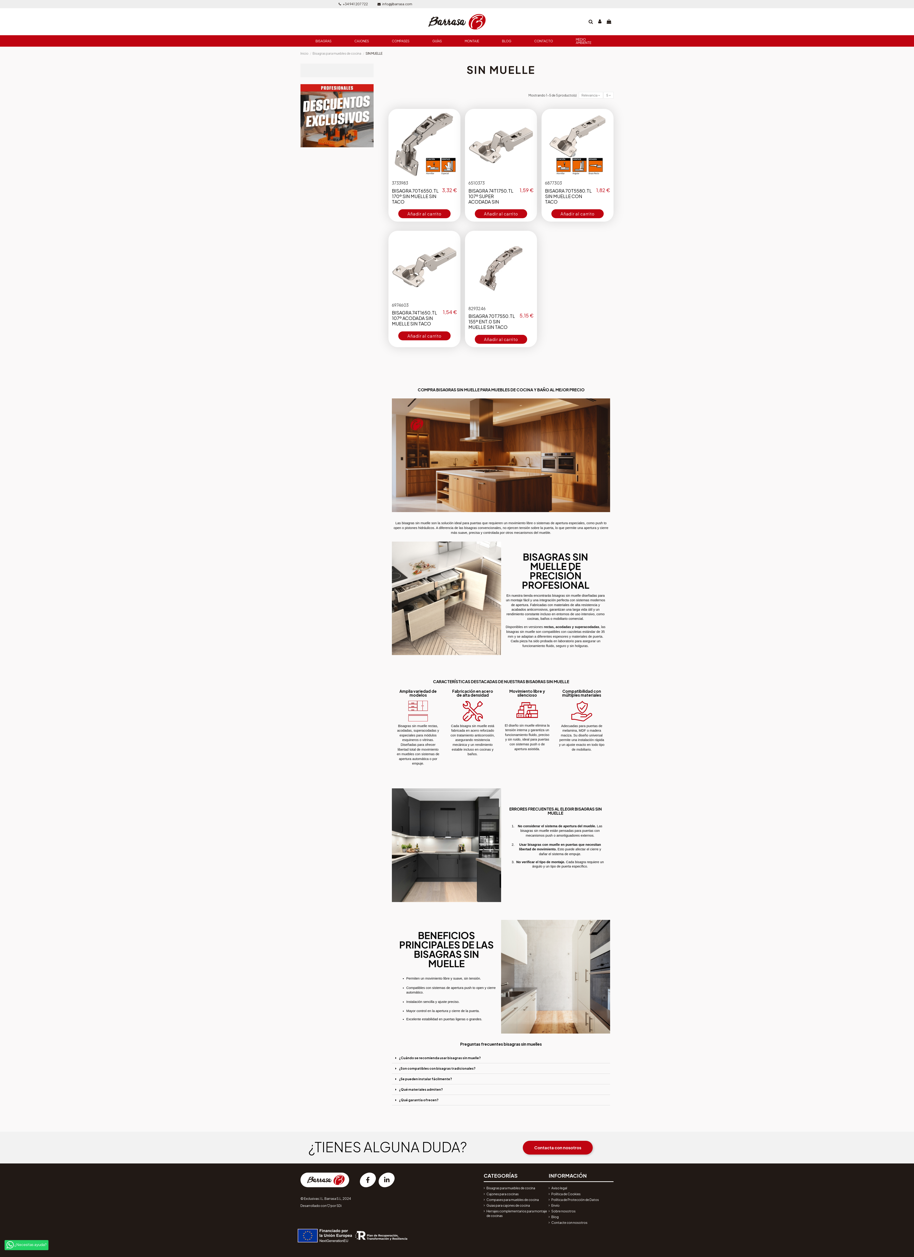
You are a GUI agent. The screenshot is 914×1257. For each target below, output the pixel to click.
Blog (555, 1217)
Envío (555, 1205)
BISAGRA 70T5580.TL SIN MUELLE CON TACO (568, 196)
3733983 (400, 182)
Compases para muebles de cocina (512, 1200)
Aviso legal (559, 1188)
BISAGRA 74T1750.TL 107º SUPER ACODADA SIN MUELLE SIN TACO (490, 199)
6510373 (476, 182)
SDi (339, 1205)
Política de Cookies (566, 1194)
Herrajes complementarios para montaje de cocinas (516, 1213)
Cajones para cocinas (502, 1194)
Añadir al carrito (424, 213)
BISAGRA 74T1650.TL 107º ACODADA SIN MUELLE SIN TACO (414, 318)
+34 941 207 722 (355, 4)
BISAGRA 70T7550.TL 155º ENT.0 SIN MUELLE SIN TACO (491, 321)
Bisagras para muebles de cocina (510, 1188)
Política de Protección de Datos (575, 1200)
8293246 (477, 308)
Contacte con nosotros (569, 1222)
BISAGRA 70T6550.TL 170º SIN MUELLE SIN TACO (415, 196)
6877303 (553, 182)
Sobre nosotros (563, 1211)
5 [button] (608, 95)
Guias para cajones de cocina (508, 1205)
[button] (591, 95)
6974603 (400, 305)
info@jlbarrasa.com (397, 4)
